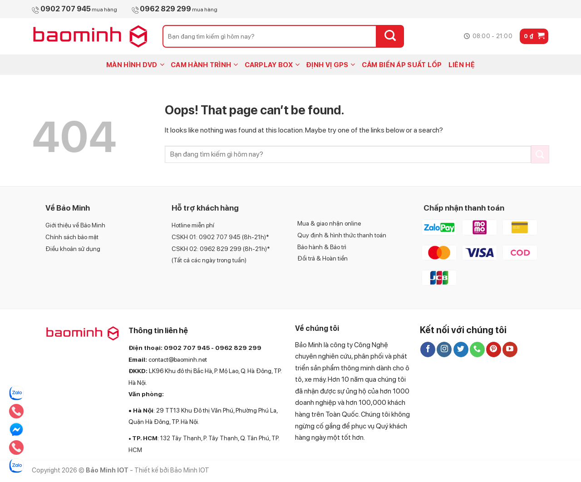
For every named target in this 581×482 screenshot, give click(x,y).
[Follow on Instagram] (444, 349)
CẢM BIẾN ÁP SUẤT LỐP (402, 65)
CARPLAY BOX (272, 64)
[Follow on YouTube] (509, 349)
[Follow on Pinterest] (493, 349)
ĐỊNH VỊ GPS (330, 64)
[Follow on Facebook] (427, 349)
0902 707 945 (187, 347)
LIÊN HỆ (461, 65)
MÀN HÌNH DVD (135, 64)
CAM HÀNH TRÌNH (204, 64)
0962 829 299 (238, 347)
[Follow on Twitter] (460, 349)
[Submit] (390, 36)
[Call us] (477, 349)
